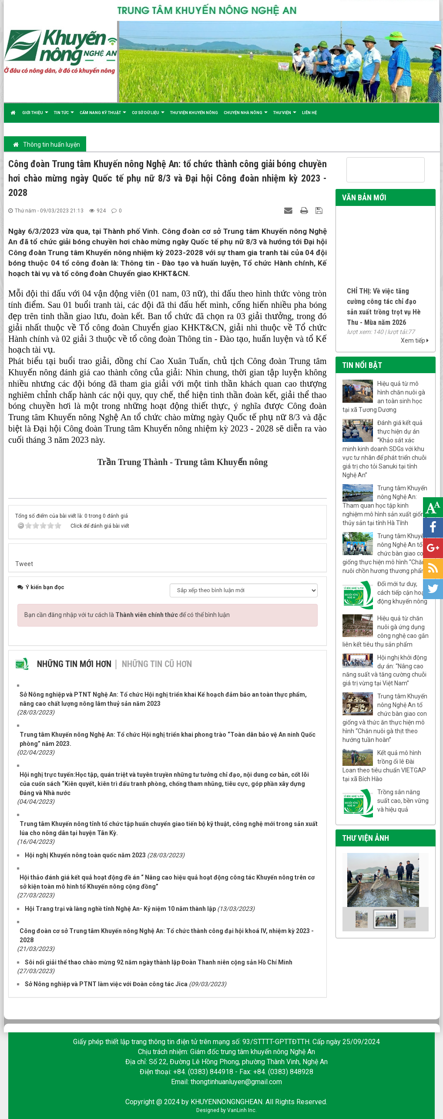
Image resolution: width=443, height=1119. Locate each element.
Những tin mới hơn (74, 664)
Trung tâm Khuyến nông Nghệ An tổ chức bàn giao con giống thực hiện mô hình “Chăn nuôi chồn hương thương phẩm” (385, 553)
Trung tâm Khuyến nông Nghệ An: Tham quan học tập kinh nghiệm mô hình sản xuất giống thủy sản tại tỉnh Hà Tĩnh (385, 505)
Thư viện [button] (284, 116)
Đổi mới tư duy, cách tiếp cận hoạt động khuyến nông (402, 592)
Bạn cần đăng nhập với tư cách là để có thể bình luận (127, 614)
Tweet (24, 563)
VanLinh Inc (241, 1110)
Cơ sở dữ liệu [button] (148, 116)
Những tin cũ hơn (157, 664)
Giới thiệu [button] (35, 116)
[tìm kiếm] (374, 170)
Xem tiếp (415, 340)
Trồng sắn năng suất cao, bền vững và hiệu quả (403, 801)
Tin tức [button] (64, 116)
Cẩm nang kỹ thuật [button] (103, 116)
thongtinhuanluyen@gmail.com (236, 1082)
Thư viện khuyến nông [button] (194, 113)
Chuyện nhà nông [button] (246, 116)
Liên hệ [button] (309, 113)
